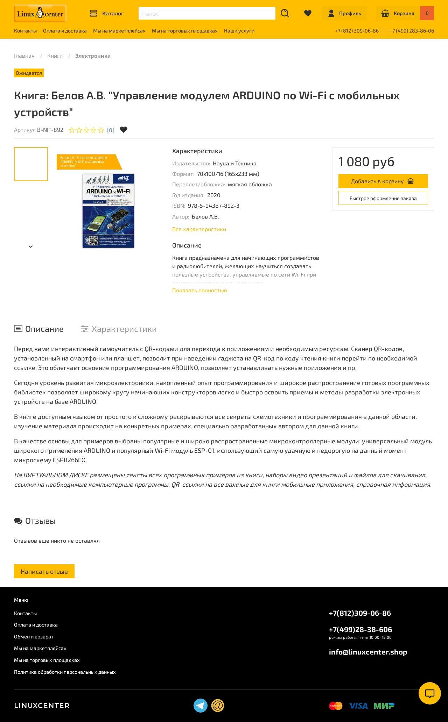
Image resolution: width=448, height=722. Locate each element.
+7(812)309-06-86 (360, 612)
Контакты (25, 31)
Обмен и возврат (34, 636)
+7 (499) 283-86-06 (412, 31)
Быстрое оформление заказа (383, 198)
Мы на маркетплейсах (119, 31)
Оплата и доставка (65, 31)
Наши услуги (239, 31)
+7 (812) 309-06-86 (357, 31)
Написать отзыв (44, 571)
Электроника (93, 55)
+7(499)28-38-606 (360, 629)
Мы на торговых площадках (185, 31)
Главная (24, 55)
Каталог (107, 13)
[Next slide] (31, 247)
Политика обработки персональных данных (65, 672)
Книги (55, 55)
